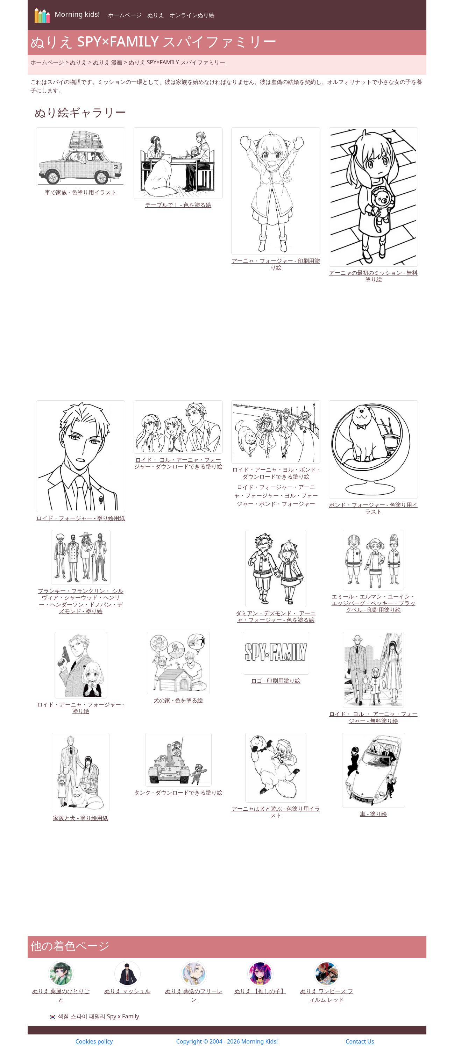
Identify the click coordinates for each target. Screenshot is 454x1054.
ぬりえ (155, 15)
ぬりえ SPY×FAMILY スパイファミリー (177, 62)
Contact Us (360, 1041)
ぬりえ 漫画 (107, 62)
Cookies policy (94, 1041)
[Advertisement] (227, 340)
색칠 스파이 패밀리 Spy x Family (98, 1016)
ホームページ (125, 15)
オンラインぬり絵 (192, 15)
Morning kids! (66, 15)
